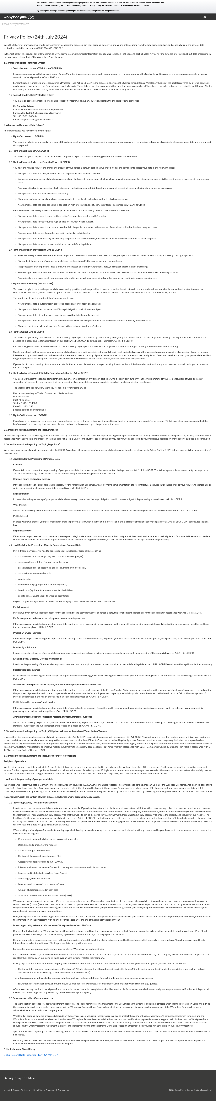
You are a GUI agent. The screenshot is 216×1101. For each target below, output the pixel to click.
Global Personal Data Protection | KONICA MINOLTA (31, 1054)
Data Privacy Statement (44, 1090)
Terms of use (64, 1090)
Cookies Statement (21, 1090)
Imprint (7, 1090)
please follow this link (155, 3)
